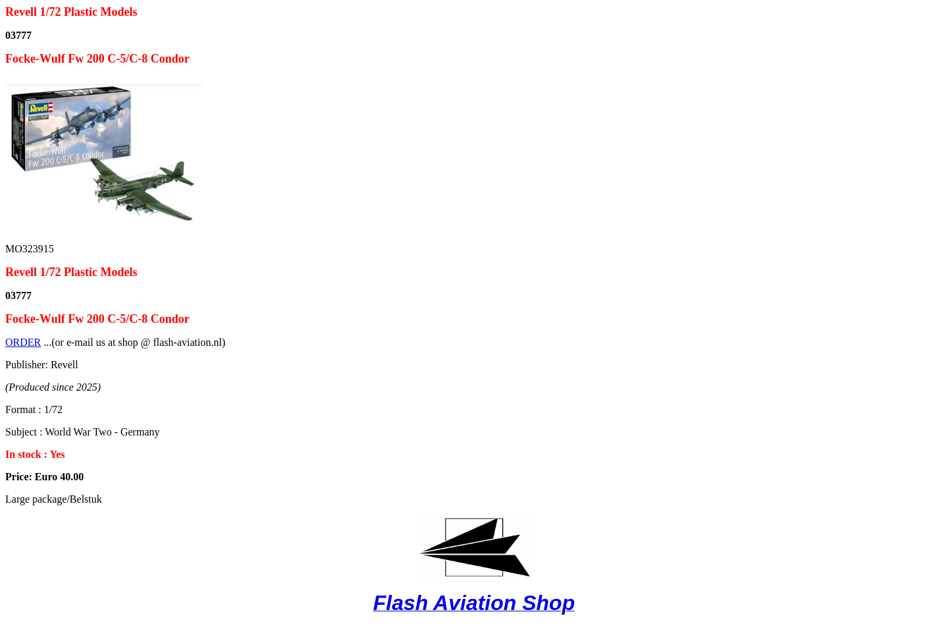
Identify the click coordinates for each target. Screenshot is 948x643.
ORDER (23, 342)
